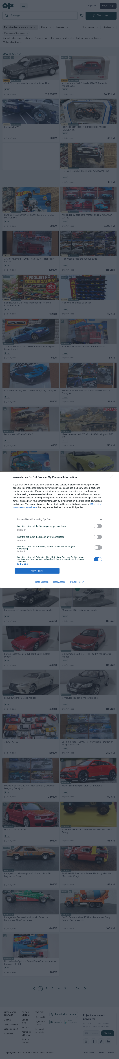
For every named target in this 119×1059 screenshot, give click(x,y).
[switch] (98, 526)
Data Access (59, 582)
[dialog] (59, 529)
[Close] (113, 477)
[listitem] (59, 519)
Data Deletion (41, 582)
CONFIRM (37, 571)
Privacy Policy (77, 582)
